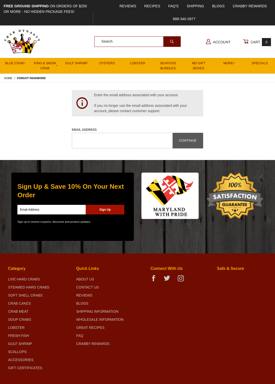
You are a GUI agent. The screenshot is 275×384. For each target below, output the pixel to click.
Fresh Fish (18, 336)
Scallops (17, 352)
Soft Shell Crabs (25, 295)
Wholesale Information (100, 319)
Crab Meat (18, 311)
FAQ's (173, 6)
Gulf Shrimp (76, 63)
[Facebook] (155, 280)
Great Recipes (90, 328)
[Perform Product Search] (171, 42)
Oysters (107, 63)
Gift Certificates (25, 368)
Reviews (127, 6)
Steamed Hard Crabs (28, 287)
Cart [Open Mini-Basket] (257, 42)
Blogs (218, 6)
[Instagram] (182, 280)
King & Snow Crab (46, 65)
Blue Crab (15, 63)
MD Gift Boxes (198, 65)
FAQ (79, 336)
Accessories (21, 360)
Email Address (84, 130)
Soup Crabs (19, 319)
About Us (85, 279)
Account (218, 41)
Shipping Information (97, 311)
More (229, 63)
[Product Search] (129, 42)
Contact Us (87, 287)
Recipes (152, 6)
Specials (260, 63)
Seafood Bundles (168, 65)
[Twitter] (169, 280)
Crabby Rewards (250, 6)
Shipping (195, 6)
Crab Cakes (19, 303)
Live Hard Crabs (24, 279)
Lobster (137, 63)
